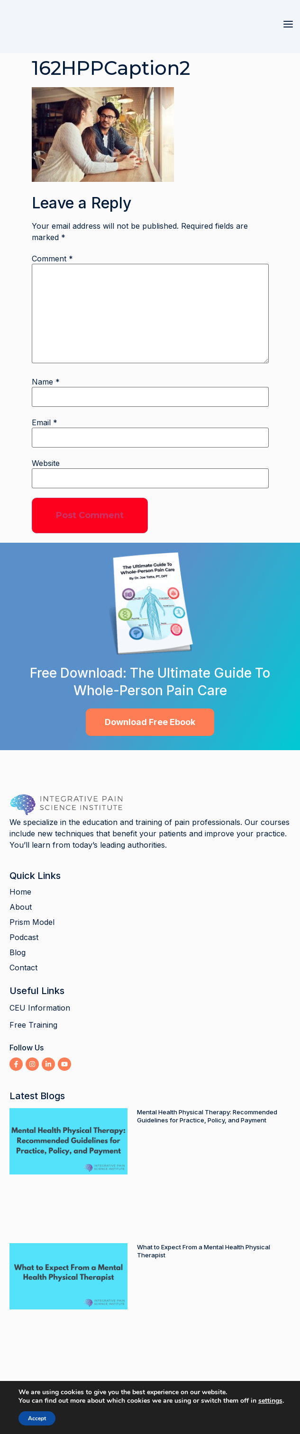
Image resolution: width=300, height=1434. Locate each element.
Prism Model (32, 922)
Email (44, 422)
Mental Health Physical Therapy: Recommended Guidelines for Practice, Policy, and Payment (207, 1116)
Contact (23, 967)
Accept (32, 1418)
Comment (52, 258)
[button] (288, 24)
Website (46, 463)
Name (46, 381)
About (20, 907)
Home (20, 891)
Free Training (33, 1025)
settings (274, 1401)
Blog (17, 952)
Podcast (23, 937)
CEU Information (39, 1008)
